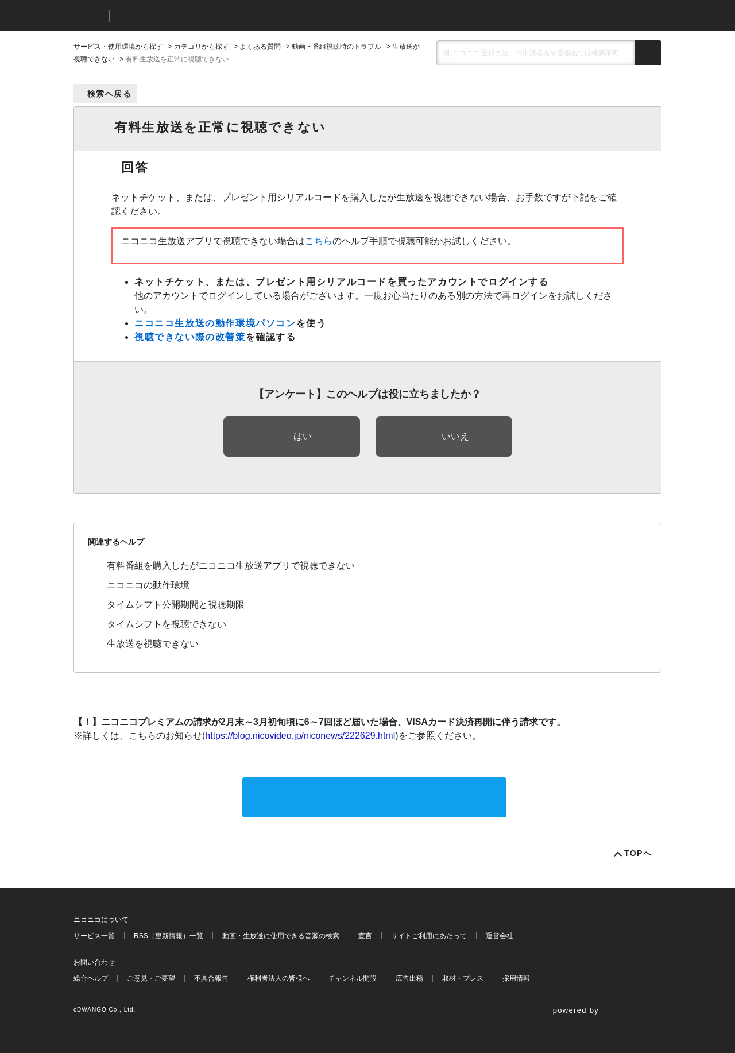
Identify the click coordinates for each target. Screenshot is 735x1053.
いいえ (455, 436)
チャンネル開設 (352, 978)
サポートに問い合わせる (374, 797)
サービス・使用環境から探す (118, 47)
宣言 (365, 936)
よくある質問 (260, 47)
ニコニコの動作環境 (148, 585)
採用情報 (516, 978)
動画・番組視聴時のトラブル (336, 47)
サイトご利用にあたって (429, 936)
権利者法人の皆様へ (278, 978)
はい (302, 436)
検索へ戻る (109, 93)
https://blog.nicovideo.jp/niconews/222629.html (300, 735)
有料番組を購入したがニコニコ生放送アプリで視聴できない (231, 565)
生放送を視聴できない (153, 644)
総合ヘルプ (91, 978)
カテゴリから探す (201, 47)
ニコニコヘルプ (179, 16)
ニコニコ (89, 16)
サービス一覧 (94, 936)
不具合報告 (211, 978)
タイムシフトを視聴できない (166, 624)
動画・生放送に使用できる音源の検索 (280, 936)
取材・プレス (462, 978)
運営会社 (499, 936)
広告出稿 (409, 978)
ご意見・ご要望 (151, 978)
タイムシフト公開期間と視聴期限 (176, 605)
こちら (318, 241)
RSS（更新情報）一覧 (168, 936)
